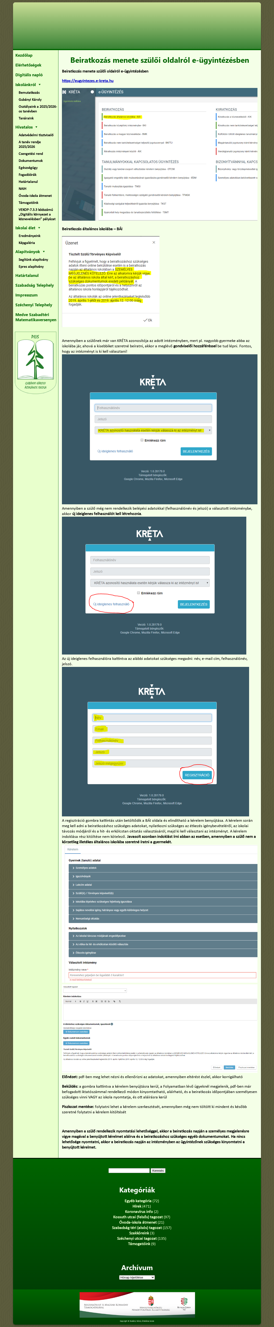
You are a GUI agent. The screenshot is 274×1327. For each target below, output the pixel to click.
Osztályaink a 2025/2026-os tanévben (38, 109)
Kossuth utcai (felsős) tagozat (138, 1217)
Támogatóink (28, 203)
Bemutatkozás (29, 93)
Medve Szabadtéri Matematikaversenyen (35, 317)
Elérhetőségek (28, 64)
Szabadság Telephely (34, 285)
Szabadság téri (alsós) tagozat (137, 1228)
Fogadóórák (27, 175)
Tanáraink (26, 118)
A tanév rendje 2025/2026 (30, 144)
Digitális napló (29, 74)
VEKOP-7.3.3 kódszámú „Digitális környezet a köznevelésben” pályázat (37, 214)
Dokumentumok (31, 161)
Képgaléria (27, 243)
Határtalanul (28, 182)
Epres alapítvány (31, 267)
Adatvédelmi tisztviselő (36, 135)
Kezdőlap (24, 55)
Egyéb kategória (138, 1201)
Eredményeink (29, 236)
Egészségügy (28, 168)
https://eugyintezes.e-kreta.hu (87, 81)
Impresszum (26, 294)
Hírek (136, 1206)
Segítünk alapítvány (33, 260)
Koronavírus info (139, 1212)
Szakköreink (139, 1233)
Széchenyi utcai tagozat (137, 1238)
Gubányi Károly (30, 100)
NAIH (22, 189)
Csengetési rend (31, 154)
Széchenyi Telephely (33, 304)
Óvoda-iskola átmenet (35, 196)
